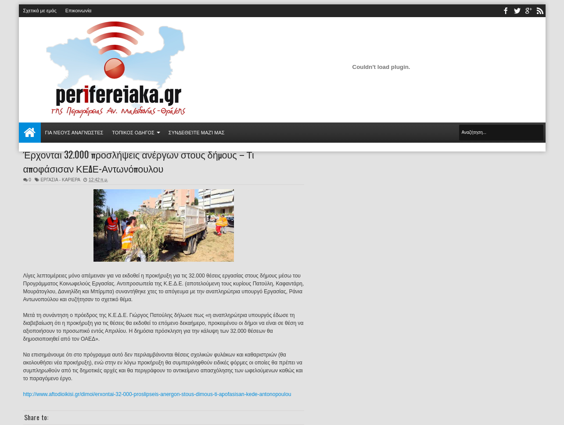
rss (540, 10)
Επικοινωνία (78, 10)
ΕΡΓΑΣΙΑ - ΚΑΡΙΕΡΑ (60, 179)
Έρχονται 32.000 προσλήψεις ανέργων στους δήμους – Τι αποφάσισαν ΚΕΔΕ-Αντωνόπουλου (138, 161)
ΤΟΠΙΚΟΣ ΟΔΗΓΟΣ (133, 132)
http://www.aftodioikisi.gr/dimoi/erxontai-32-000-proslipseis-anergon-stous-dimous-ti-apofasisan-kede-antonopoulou (157, 394)
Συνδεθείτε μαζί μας (197, 132)
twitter (517, 10)
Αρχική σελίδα (30, 132)
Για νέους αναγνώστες (74, 132)
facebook (505, 10)
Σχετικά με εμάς (40, 10)
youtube (528, 10)
